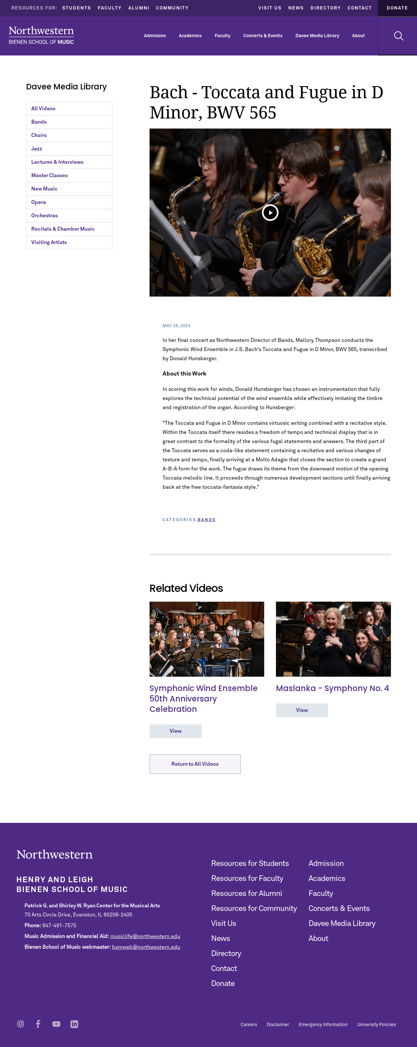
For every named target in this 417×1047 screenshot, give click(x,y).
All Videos (43, 108)
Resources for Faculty (247, 879)
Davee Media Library (317, 36)
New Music (44, 189)
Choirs (39, 135)
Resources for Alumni (246, 894)
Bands (39, 122)
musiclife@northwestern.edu (145, 936)
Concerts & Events (262, 36)
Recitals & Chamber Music (63, 229)
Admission (155, 36)
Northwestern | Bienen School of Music (41, 35)
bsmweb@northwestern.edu (146, 947)
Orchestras (44, 215)
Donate (397, 8)
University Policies (376, 1025)
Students (76, 8)
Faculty (110, 8)
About (358, 36)
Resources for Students (250, 864)
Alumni (139, 8)
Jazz (36, 148)
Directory (325, 8)
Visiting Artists (49, 242)
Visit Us (270, 8)
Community (172, 8)
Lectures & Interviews (57, 162)
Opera (38, 202)
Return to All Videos (195, 765)
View (175, 731)
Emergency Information (323, 1025)
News (296, 8)
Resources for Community (254, 909)
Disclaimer (278, 1025)
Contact (360, 8)
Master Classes (49, 175)
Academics (190, 36)
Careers (249, 1025)
